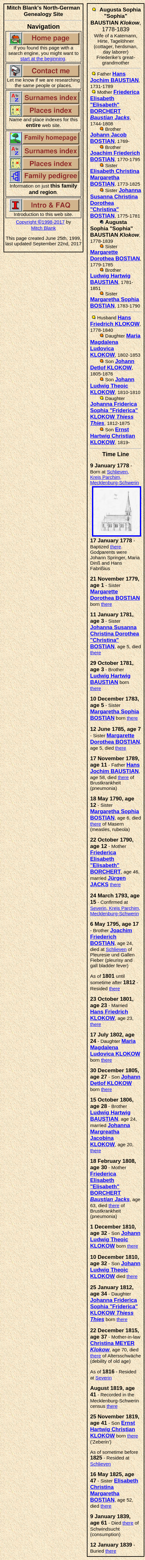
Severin (103, 1377)
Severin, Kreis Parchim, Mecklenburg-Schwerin (115, 910)
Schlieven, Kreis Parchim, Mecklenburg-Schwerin (114, 477)
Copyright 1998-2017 (40, 222)
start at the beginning (42, 58)
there (115, 546)
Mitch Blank (43, 228)
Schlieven (116, 949)
